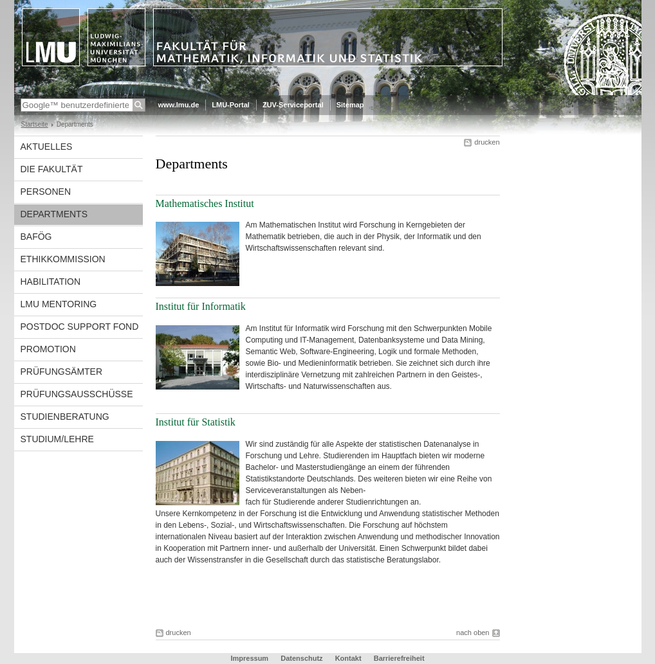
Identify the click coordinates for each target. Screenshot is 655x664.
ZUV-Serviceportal (293, 105)
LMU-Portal (231, 105)
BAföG (36, 236)
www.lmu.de (178, 105)
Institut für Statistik (195, 422)
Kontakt (348, 658)
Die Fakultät (52, 169)
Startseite (34, 124)
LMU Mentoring (59, 304)
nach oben (472, 632)
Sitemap (350, 105)
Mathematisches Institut (205, 203)
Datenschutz (301, 658)
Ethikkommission (63, 259)
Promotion (48, 349)
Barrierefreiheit (399, 658)
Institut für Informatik (202, 306)
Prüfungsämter (62, 371)
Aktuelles (47, 146)
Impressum (249, 658)
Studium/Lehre (57, 439)
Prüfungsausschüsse (77, 394)
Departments (54, 214)
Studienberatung (65, 416)
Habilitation (51, 281)
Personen (46, 191)
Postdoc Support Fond (80, 326)
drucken (486, 142)
